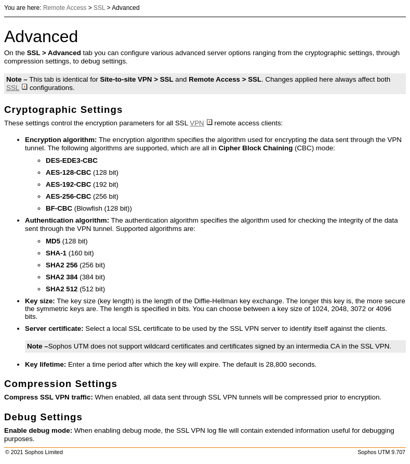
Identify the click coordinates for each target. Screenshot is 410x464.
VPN (201, 123)
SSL (99, 7)
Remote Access (64, 7)
